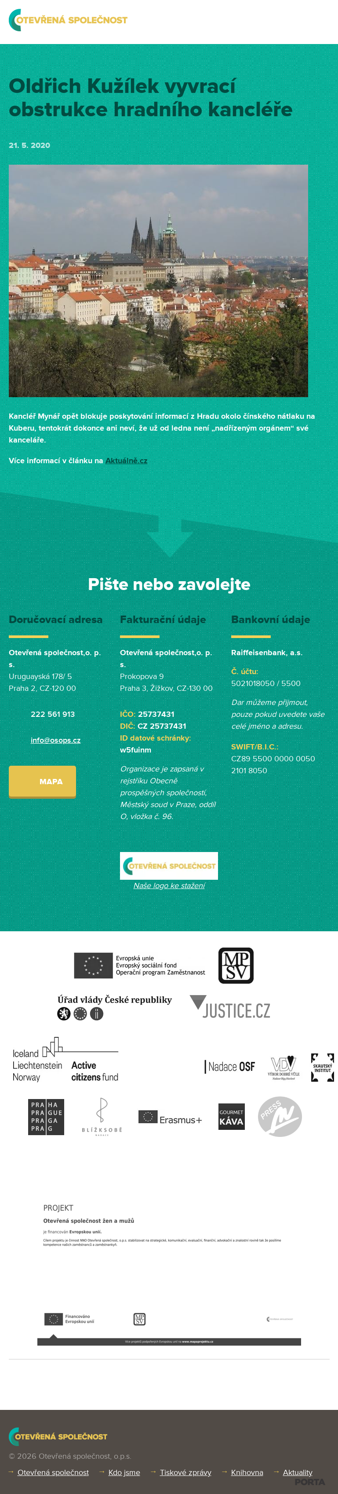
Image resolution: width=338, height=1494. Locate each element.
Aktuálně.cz (126, 460)
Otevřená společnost (53, 1472)
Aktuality (298, 1472)
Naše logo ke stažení (168, 885)
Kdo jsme (124, 1472)
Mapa (42, 781)
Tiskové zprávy (185, 1472)
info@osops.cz (56, 740)
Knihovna (247, 1472)
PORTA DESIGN (310, 1482)
